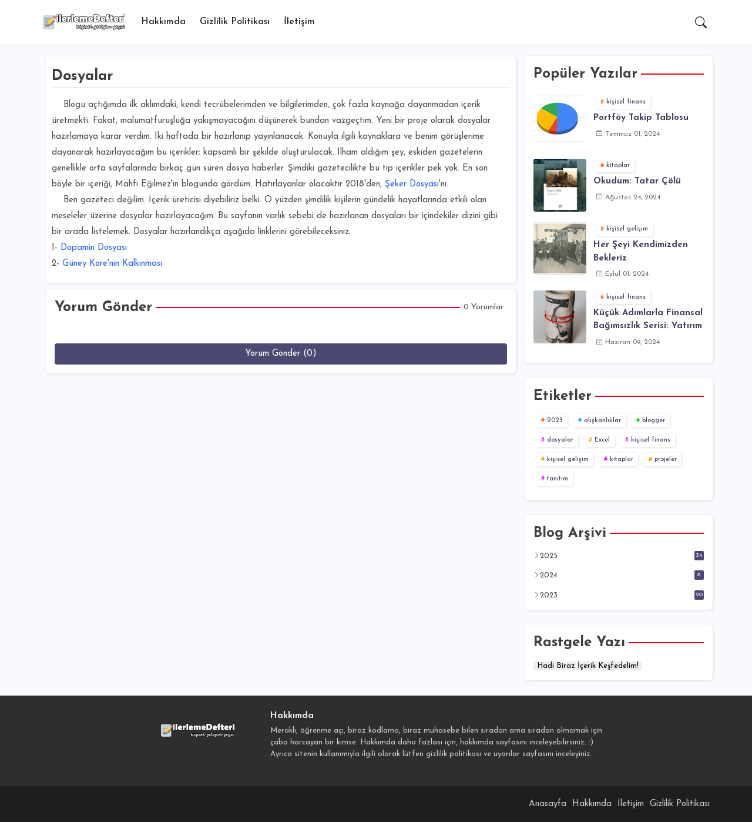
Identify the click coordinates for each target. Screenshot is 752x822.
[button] (701, 22)
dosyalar (560, 440)
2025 (622, 555)
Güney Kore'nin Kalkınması (112, 263)
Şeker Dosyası (412, 184)
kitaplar (621, 459)
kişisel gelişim (568, 459)
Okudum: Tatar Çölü (637, 181)
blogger (653, 420)
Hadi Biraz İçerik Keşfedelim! (588, 666)
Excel (602, 440)
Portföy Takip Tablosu (641, 117)
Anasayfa (547, 804)
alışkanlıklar (602, 420)
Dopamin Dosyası (94, 247)
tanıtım (557, 479)
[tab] (163, 22)
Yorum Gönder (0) (281, 353)
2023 (555, 420)
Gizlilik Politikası (235, 21)
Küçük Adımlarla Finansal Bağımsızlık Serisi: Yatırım (648, 320)
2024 (622, 575)
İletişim (299, 21)
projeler (665, 459)
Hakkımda (163, 21)
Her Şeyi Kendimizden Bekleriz (640, 251)
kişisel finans (650, 440)
